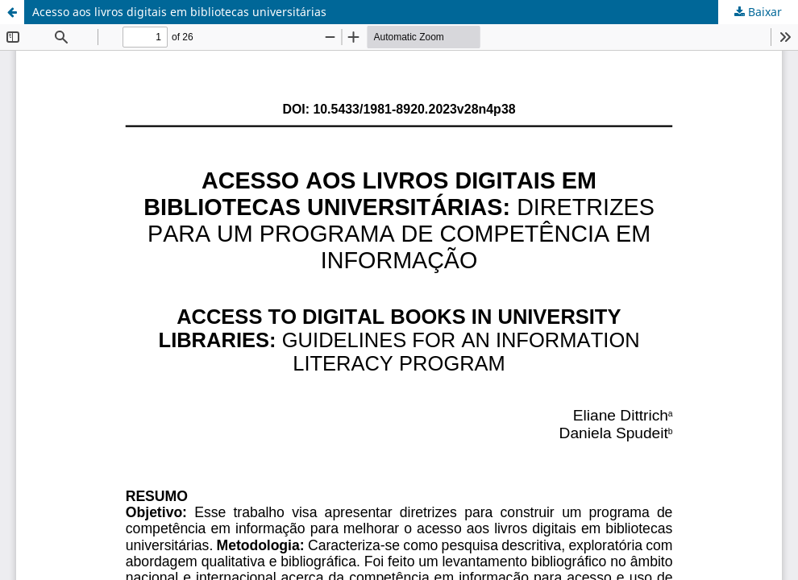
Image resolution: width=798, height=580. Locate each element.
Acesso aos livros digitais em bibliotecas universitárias (179, 11)
